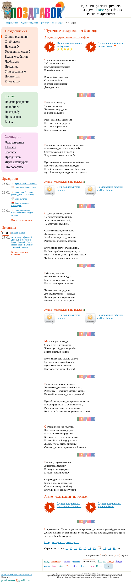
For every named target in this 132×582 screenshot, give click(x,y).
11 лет (99, 566)
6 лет (62, 566)
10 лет (91, 566)
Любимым (12, 61)
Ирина (22, 232)
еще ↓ (109, 566)
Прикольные (13, 116)
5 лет (55, 566)
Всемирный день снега (25, 187)
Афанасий (27, 237)
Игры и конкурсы (16, 162)
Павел (14, 245)
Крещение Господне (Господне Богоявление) (22, 193)
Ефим (21, 240)
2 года (110, 561)
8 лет (76, 566)
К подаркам (12, 81)
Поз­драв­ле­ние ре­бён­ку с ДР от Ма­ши (110, 188)
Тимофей (15, 247)
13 (85, 548)
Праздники (12, 66)
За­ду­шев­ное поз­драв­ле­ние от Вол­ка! (111, 44)
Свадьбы (10, 152)
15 (94, 548)
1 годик (102, 561)
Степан (29, 245)
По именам (12, 76)
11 (75, 548)
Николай (22, 242)
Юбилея (10, 147)
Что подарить (14, 167)
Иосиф (28, 240)
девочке (76, 561)
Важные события (16, 56)
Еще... (9, 121)
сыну (47, 561)
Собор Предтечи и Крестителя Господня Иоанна (22, 213)
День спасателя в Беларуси (20, 204)
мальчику (56, 561)
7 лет (69, 566)
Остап (29, 242)
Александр (16, 237)
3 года (119, 561)
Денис (14, 240)
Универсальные (15, 71)
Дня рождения (14, 142)
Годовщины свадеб (17, 51)
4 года (47, 566)
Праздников (13, 157)
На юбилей (12, 107)
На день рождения (17, 102)
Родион (21, 245)
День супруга (21, 199)
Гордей (14, 232)
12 (80, 548)
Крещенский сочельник (26, 183)
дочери (66, 561)
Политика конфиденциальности (16, 574)
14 (89, 548)
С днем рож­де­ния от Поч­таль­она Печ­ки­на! (69, 505)
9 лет (83, 566)
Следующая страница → (61, 542)
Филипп (24, 247)
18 (109, 548)
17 (104, 548)
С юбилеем (12, 41)
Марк (13, 242)
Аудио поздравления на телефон (66, 37)
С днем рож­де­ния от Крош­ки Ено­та (109, 505)
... (67, 548)
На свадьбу (12, 46)
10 (71, 548)
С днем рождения (16, 36)
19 (114, 548)
